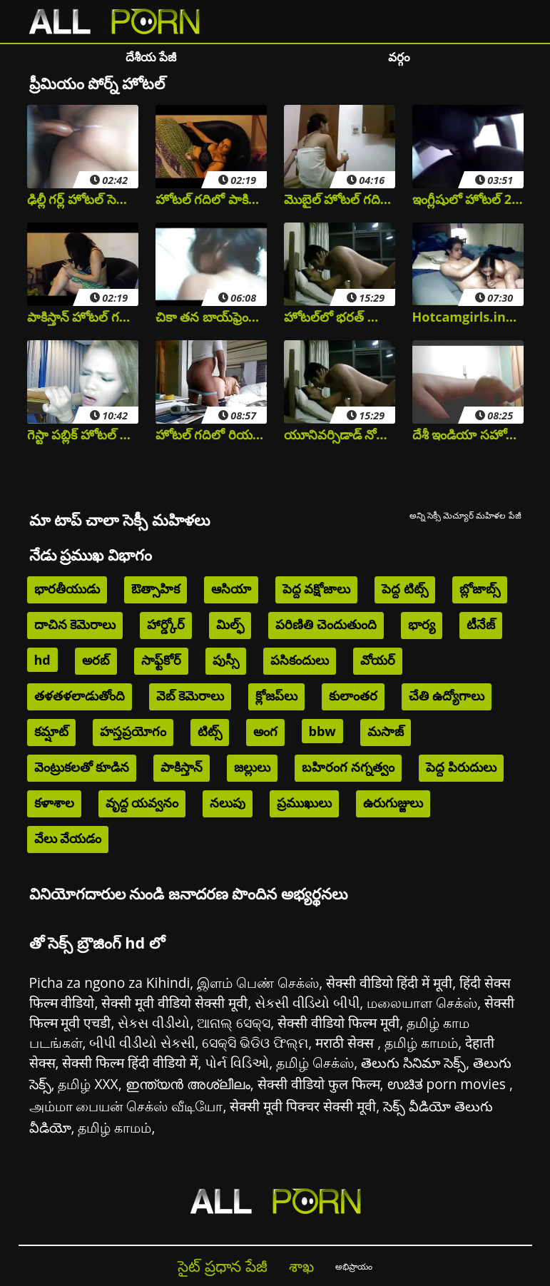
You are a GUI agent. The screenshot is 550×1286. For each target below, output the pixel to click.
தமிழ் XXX (88, 1083)
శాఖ (301, 1265)
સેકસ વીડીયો (154, 1022)
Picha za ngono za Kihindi (109, 982)
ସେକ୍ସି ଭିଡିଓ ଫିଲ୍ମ (255, 1042)
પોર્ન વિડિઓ (237, 1062)
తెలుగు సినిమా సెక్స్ (413, 1062)
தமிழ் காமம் (421, 1042)
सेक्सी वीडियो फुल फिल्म (319, 1083)
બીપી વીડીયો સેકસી (142, 1042)
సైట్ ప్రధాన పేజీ (222, 1265)
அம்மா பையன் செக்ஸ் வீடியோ (126, 1106)
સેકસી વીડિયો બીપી (307, 1002)
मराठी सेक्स (346, 1042)
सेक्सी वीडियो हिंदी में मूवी (389, 982)
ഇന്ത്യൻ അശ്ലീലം (188, 1083)
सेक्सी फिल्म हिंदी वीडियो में (130, 1062)
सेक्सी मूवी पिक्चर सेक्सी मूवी (303, 1106)
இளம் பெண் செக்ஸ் (258, 982)
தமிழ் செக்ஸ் (315, 1062)
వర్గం (399, 57)
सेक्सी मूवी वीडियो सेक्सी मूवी (174, 1002)
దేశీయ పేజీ (151, 57)
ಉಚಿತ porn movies (448, 1083)
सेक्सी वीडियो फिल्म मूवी (338, 1022)
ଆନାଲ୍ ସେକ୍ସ (233, 1022)
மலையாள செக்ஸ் (422, 1002)
